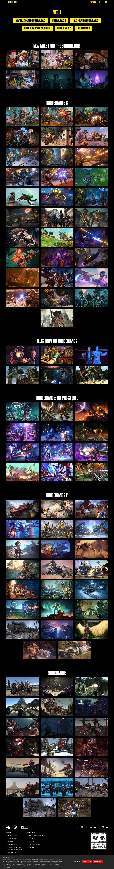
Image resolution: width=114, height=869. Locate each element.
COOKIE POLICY (12, 841)
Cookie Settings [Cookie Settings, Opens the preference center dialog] (76, 861)
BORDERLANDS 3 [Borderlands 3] (59, 20)
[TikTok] (78, 827)
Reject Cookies (98, 861)
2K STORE (31, 841)
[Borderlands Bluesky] (107, 827)
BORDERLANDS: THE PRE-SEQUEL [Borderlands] (37, 28)
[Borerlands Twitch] (103, 827)
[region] (57, 862)
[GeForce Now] (24, 827)
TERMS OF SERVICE (13, 838)
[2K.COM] (8, 827)
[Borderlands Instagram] (82, 827)
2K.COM (30, 838)
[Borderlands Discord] (91, 827)
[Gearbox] (15, 827)
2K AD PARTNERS (12, 844)
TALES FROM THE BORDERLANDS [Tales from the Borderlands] (85, 20)
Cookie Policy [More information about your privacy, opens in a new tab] (6, 867)
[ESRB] (99, 840)
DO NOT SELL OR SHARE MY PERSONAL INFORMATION (15, 848)
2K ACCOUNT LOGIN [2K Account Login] (34, 844)
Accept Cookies (87, 861)
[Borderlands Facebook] (98, 827)
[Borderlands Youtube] (95, 827)
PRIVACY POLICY (12, 835)
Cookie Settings (13, 852)
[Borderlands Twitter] (86, 827)
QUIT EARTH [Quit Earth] (31, 847)
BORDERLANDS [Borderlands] (84, 28)
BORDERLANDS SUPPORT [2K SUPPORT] (35, 835)
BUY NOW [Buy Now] (93, 1)
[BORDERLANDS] (12, 2)
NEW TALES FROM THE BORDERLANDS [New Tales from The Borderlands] (30, 20)
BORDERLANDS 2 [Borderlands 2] (64, 28)
